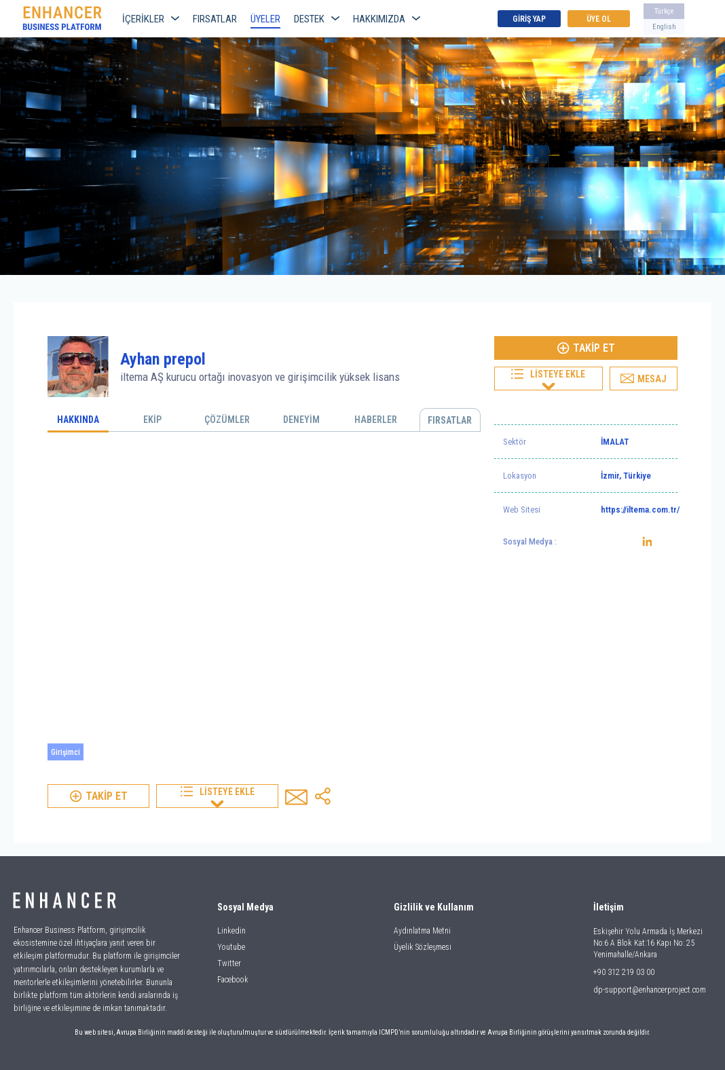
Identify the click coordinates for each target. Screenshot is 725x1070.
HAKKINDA (78, 419)
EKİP (152, 419)
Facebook (232, 979)
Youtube (231, 947)
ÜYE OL (599, 19)
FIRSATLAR (215, 19)
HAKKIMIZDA (386, 19)
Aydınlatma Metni (422, 931)
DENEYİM (301, 419)
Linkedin (231, 931)
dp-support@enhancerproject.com (649, 990)
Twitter (229, 963)
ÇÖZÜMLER (227, 419)
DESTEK (316, 19)
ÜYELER (265, 19)
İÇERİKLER (150, 19)
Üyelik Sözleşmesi (422, 947)
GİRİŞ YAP (529, 19)
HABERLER (375, 419)
